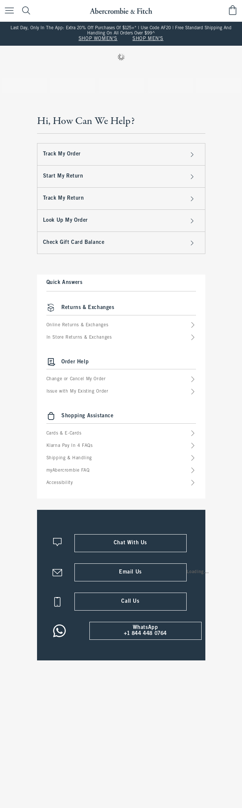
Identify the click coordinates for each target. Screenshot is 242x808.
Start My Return (119, 176)
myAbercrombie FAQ (121, 470)
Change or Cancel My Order (121, 379)
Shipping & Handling (121, 458)
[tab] (24, 85)
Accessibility (121, 483)
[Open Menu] (7, 10)
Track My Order (119, 154)
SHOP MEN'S (147, 39)
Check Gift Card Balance (119, 242)
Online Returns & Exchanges (121, 325)
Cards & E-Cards (121, 433)
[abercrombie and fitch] (121, 10)
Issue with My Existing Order (121, 392)
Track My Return (119, 198)
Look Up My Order (119, 220)
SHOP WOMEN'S (98, 39)
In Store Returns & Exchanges (121, 337)
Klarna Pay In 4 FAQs (121, 446)
